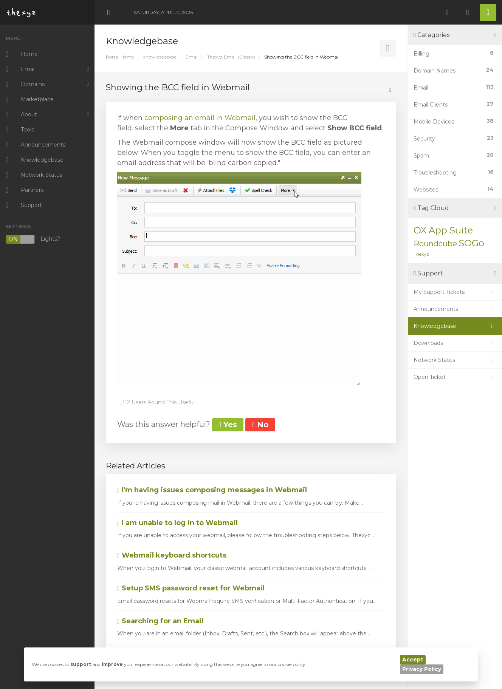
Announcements (455, 309)
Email (192, 57)
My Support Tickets (455, 292)
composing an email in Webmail (200, 118)
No (260, 424)
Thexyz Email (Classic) (231, 57)
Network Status (455, 360)
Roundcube (435, 243)
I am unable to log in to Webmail (177, 523)
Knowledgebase (160, 57)
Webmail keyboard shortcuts (171, 555)
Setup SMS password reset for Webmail (191, 588)
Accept (412, 659)
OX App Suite (443, 230)
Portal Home (120, 57)
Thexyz (421, 254)
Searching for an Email (160, 621)
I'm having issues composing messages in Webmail (212, 490)
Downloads (455, 343)
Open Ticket (455, 377)
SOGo (471, 243)
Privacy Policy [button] (421, 669)
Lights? (33, 239)
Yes (227, 424)
